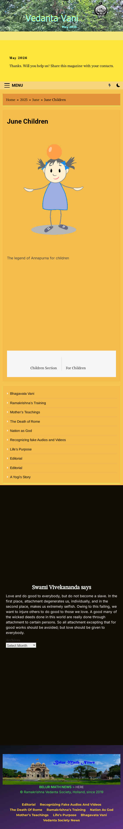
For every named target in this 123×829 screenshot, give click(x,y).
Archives (13, 640)
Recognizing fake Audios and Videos (38, 440)
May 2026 (18, 57)
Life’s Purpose (21, 449)
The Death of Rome (25, 421)
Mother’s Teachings (25, 412)
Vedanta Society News (61, 820)
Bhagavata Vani (22, 393)
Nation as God (21, 431)
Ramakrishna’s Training (28, 403)
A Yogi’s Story (20, 477)
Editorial (16, 458)
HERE (80, 787)
